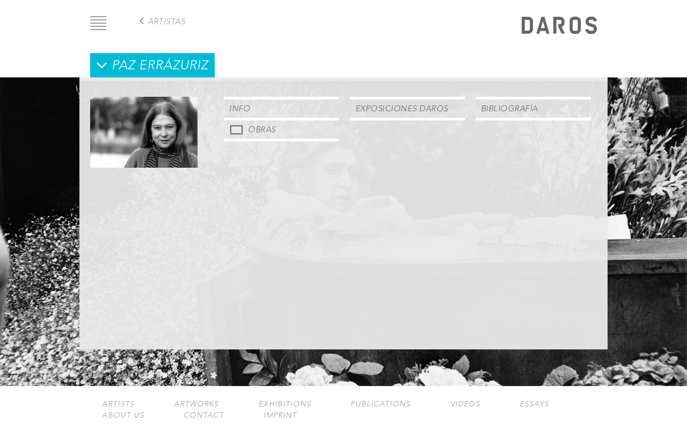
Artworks (196, 404)
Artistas (166, 21)
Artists (118, 404)
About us (123, 415)
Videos (465, 404)
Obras (262, 129)
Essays (534, 404)
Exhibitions (285, 404)
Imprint (280, 415)
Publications (380, 404)
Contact (204, 415)
